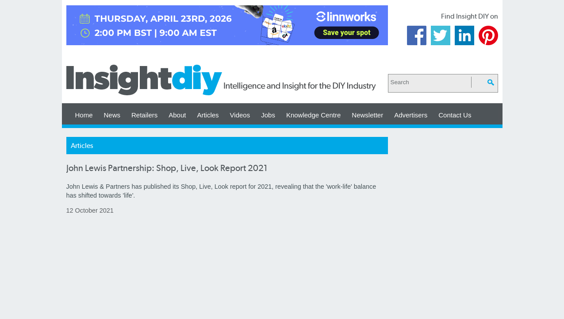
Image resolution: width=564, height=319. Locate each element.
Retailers (144, 115)
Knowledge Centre (313, 115)
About (177, 115)
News (112, 115)
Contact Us (454, 115)
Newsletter (367, 115)
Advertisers (410, 115)
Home (84, 115)
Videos (240, 115)
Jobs (268, 115)
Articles (208, 115)
